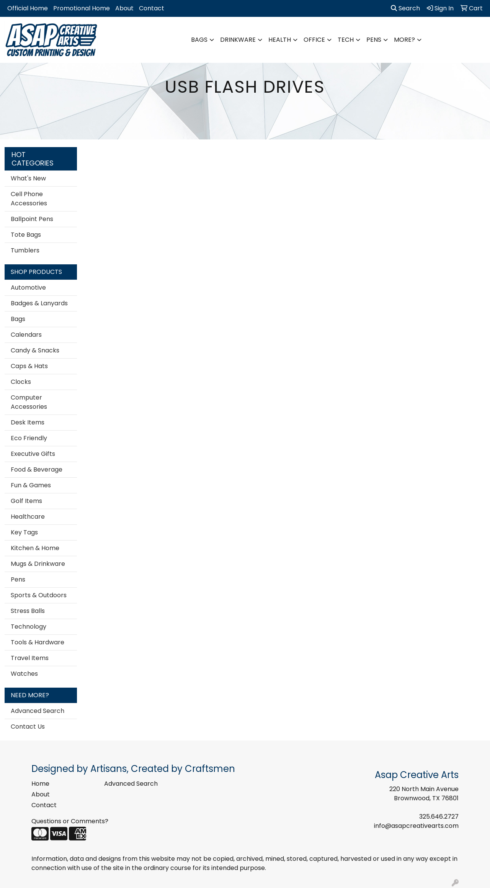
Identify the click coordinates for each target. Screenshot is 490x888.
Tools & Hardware (37, 642)
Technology (28, 626)
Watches (24, 673)
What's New (28, 178)
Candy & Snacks (35, 350)
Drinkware (238, 39)
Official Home (27, 8)
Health (279, 39)
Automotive (28, 287)
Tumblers (25, 250)
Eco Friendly (29, 438)
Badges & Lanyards (39, 303)
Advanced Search (37, 710)
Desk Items (27, 422)
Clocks (21, 381)
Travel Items (30, 658)
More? (404, 39)
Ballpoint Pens (32, 219)
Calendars (26, 334)
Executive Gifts (33, 453)
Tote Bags (26, 234)
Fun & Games (31, 485)
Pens (373, 39)
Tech (346, 39)
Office (314, 39)
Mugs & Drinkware (38, 563)
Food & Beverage (36, 469)
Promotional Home (81, 8)
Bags (199, 39)
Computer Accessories (29, 402)
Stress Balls (28, 610)
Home (40, 783)
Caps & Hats (29, 366)
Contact (151, 8)
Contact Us (28, 726)
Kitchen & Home (35, 548)
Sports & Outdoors (39, 595)
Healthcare (28, 516)
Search (405, 8)
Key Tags (24, 532)
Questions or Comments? (69, 821)
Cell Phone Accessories (29, 199)
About (124, 8)
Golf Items (26, 500)
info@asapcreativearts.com (416, 825)
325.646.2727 (439, 816)
